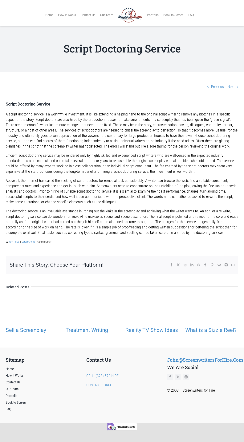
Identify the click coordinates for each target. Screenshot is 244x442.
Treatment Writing (87, 326)
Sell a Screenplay (26, 326)
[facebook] (170, 372)
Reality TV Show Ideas (151, 326)
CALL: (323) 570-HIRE (102, 371)
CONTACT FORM (98, 380)
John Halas (14, 237)
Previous (217, 82)
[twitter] (178, 372)
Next (231, 82)
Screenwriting (28, 237)
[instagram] (186, 372)
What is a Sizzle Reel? (211, 326)
